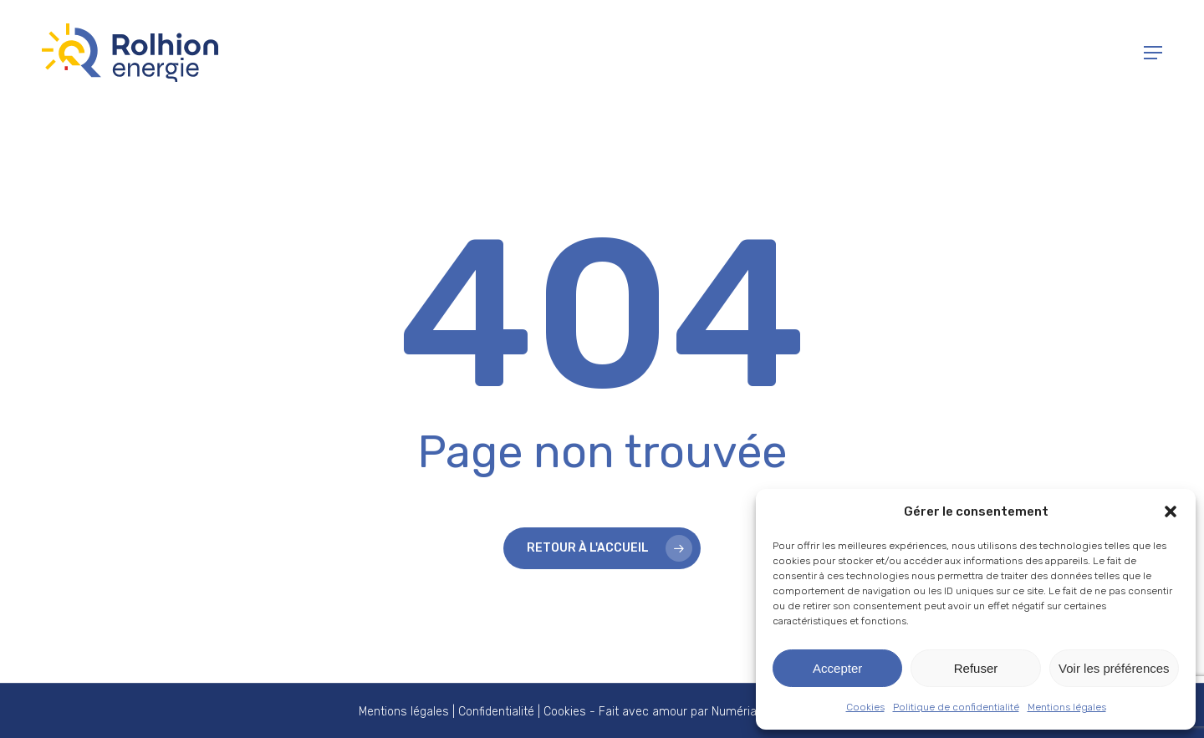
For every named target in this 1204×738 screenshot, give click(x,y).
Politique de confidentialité (956, 707)
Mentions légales (1067, 707)
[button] (1170, 511)
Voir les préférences (1114, 668)
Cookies (865, 707)
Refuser (976, 668)
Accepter (837, 668)
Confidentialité (496, 712)
